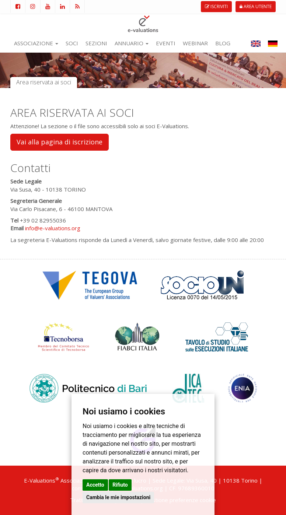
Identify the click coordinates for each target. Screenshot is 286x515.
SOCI (72, 43)
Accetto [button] (95, 485)
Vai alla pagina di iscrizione (59, 141)
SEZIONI (96, 43)
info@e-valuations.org (52, 228)
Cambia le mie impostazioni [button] (118, 497)
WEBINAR (195, 43)
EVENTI (165, 43)
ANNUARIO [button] (132, 43)
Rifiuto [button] (120, 485)
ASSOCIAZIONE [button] (36, 43)
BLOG (222, 43)
